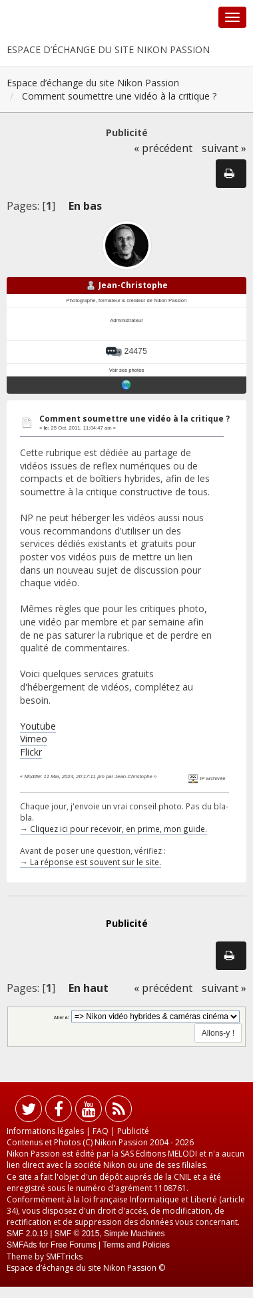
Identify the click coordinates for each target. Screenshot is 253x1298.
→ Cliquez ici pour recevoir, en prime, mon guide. (113, 828)
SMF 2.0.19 (27, 1233)
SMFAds (22, 1245)
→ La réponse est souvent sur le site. (90, 861)
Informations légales (45, 1131)
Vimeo (33, 738)
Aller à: (61, 1017)
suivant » (224, 148)
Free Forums (74, 1245)
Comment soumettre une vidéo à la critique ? (134, 419)
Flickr (31, 752)
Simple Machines (134, 1233)
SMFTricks (64, 1256)
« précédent (163, 148)
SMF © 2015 (77, 1233)
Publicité (133, 1131)
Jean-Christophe (133, 285)
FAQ (101, 1131)
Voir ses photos (126, 370)
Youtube (38, 726)
